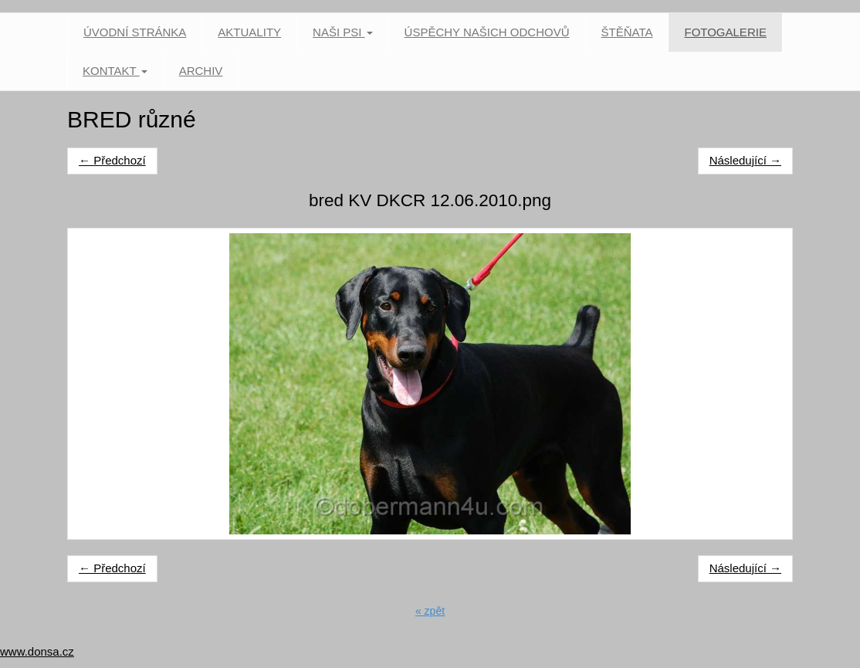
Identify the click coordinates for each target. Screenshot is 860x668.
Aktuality (249, 32)
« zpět (430, 611)
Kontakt (115, 70)
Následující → (745, 160)
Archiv (201, 70)
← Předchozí (112, 160)
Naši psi (343, 32)
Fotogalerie (725, 32)
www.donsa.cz (37, 651)
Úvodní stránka (134, 32)
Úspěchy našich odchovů (487, 32)
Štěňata (627, 32)
